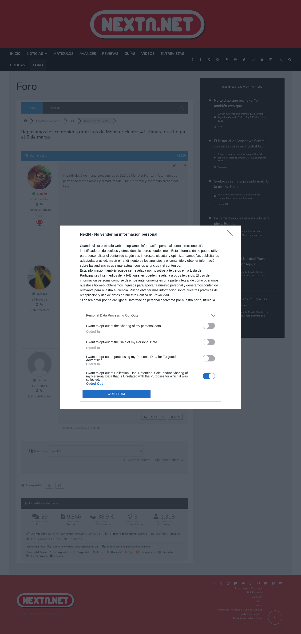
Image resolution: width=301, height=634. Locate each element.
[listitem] (150, 315)
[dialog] (150, 317)
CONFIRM (116, 394)
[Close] (231, 234)
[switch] (209, 326)
